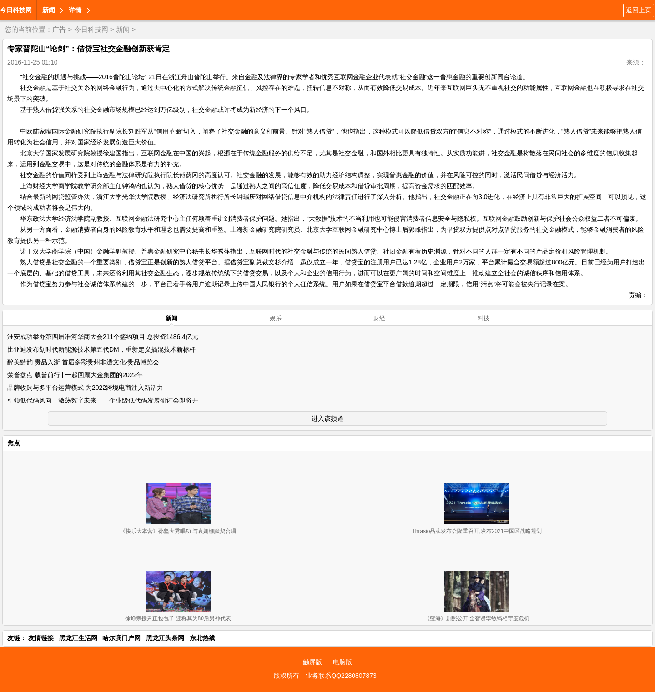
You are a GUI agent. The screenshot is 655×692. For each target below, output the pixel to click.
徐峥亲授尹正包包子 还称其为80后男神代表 (178, 618)
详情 (75, 10)
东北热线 (202, 638)
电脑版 (342, 662)
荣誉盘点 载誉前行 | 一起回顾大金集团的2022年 (75, 374)
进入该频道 (327, 418)
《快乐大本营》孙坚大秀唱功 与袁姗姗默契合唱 (178, 531)
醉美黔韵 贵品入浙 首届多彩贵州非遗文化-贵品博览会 (83, 362)
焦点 (13, 443)
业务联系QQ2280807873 (341, 675)
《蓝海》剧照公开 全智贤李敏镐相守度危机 (476, 618)
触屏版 (312, 662)
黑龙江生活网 (78, 638)
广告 (59, 29)
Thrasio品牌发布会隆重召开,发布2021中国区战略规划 (477, 531)
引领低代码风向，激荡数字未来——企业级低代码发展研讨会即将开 (102, 400)
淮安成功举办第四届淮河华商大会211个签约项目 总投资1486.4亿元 (102, 336)
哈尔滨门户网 (121, 638)
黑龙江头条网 (165, 638)
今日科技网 (16, 10)
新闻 (48, 10)
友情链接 (41, 638)
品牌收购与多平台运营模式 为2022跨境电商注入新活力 (85, 387)
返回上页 (638, 10)
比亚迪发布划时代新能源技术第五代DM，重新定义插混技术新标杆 (101, 349)
